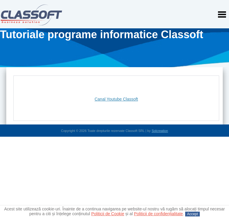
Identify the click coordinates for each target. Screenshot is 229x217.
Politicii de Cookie (107, 213)
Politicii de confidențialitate (158, 213)
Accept (192, 214)
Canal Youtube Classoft (116, 99)
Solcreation (159, 131)
